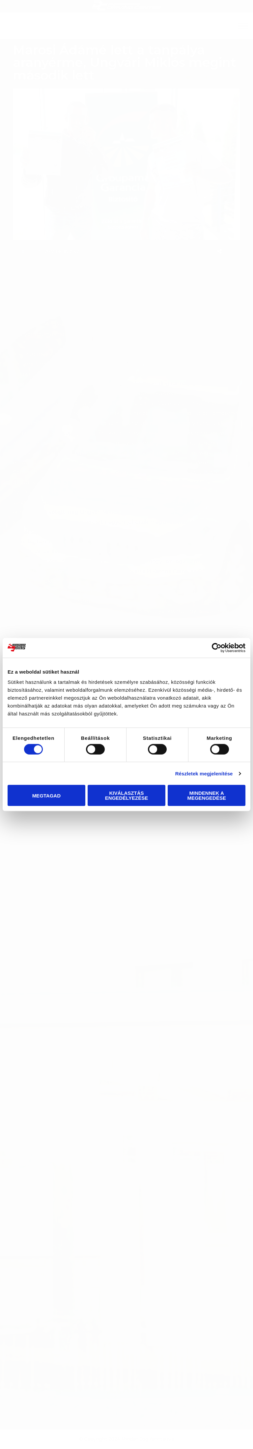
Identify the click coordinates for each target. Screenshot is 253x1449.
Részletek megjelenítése (204, 773)
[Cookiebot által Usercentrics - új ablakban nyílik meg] (216, 648)
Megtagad (46, 795)
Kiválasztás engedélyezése (126, 795)
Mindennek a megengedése (206, 795)
